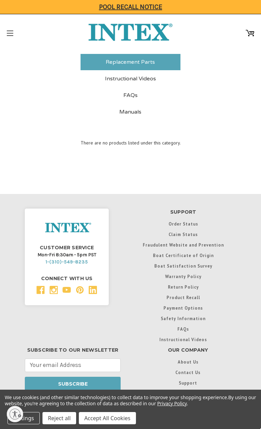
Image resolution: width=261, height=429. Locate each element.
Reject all (59, 418)
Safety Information (183, 318)
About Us (188, 362)
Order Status (183, 224)
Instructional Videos (130, 78)
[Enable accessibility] (15, 414)
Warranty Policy (183, 276)
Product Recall (183, 297)
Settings (23, 418)
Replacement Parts (130, 62)
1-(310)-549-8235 (67, 262)
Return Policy (183, 287)
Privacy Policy (172, 403)
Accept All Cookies (107, 418)
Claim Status (183, 234)
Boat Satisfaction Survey (183, 266)
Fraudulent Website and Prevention (183, 245)
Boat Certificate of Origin (183, 255)
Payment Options (183, 308)
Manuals (130, 112)
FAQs (130, 95)
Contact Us (188, 372)
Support (188, 383)
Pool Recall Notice (130, 7)
